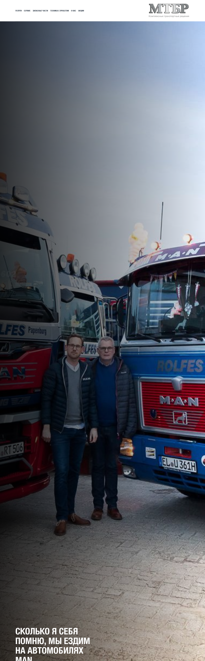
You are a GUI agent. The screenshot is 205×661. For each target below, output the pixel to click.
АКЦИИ (81, 10)
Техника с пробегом (59, 10)
